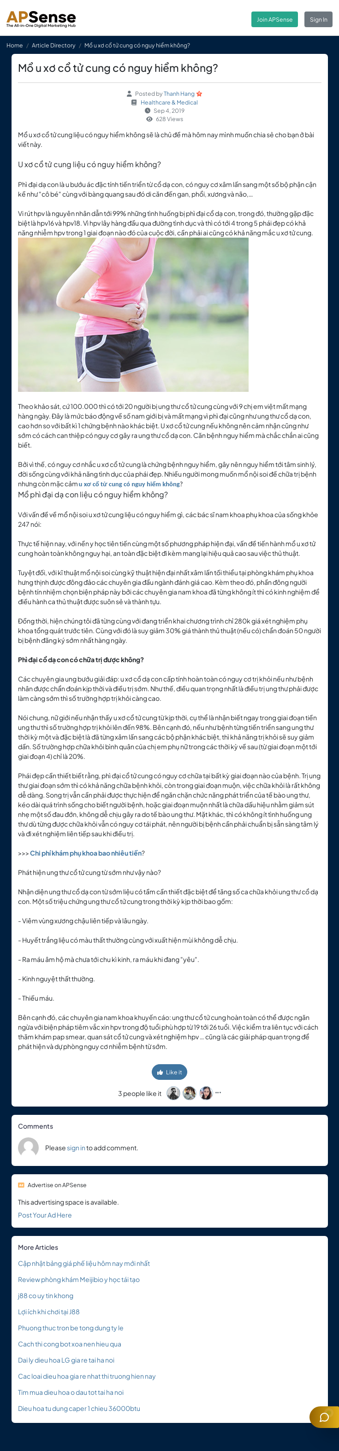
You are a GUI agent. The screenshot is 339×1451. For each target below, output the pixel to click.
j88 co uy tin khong (45, 1295)
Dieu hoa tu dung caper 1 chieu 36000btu (79, 1408)
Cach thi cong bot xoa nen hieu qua (69, 1344)
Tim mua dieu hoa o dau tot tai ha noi (71, 1392)
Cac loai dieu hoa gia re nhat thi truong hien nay (87, 1376)
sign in (76, 1147)
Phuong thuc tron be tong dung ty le (71, 1327)
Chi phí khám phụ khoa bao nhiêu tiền (86, 853)
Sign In (318, 19)
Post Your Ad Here (45, 1215)
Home (14, 45)
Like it (169, 1072)
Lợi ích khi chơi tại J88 (49, 1311)
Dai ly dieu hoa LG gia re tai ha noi (66, 1360)
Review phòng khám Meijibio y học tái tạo (79, 1279)
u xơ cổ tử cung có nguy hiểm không (129, 484)
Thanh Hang (179, 93)
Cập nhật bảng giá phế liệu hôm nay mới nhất (84, 1263)
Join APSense (275, 19)
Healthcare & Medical (169, 102)
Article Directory (54, 45)
